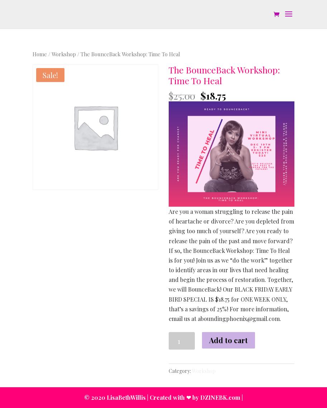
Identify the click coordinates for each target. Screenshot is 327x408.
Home (40, 54)
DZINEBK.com (220, 397)
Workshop (64, 54)
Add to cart (228, 340)
